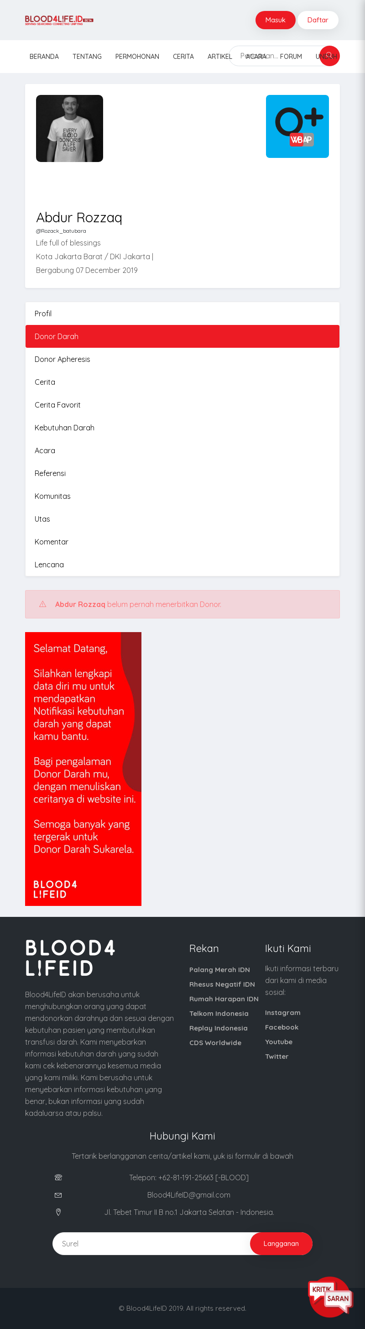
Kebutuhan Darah (64, 427)
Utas (42, 518)
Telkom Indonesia (219, 1013)
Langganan (281, 1243)
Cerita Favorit (58, 404)
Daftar (318, 20)
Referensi (50, 473)
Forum (291, 56)
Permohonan (137, 56)
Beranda (44, 56)
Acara (256, 56)
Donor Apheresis (62, 359)
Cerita (183, 56)
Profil (43, 313)
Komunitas (53, 496)
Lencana (49, 564)
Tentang (87, 56)
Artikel (220, 56)
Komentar (51, 541)
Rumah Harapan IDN (224, 998)
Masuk (276, 20)
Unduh (326, 56)
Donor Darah (56, 336)
